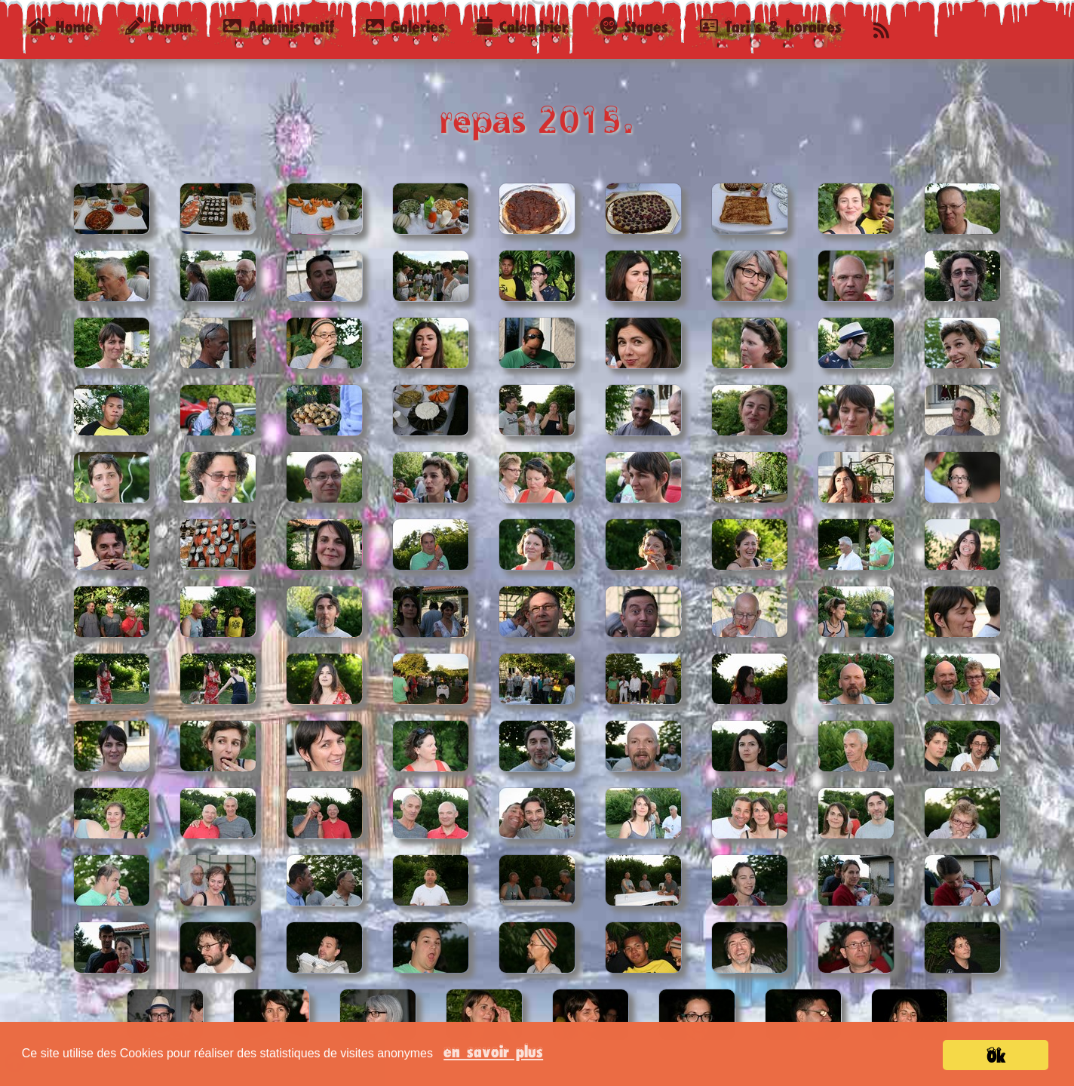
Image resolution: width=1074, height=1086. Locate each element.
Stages (634, 26)
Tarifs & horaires (771, 26)
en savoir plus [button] (493, 1051)
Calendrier (522, 26)
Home (67, 25)
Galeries (405, 26)
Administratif (278, 26)
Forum (158, 26)
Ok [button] (996, 1056)
